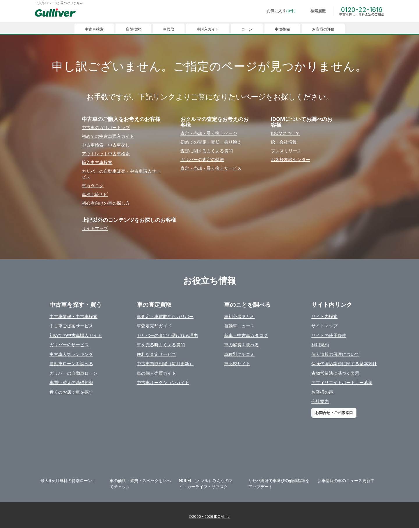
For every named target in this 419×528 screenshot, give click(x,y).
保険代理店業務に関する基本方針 (344, 363)
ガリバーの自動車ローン (73, 373)
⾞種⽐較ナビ (95, 194)
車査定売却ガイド (154, 326)
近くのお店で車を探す (71, 392)
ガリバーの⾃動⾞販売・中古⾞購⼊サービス (121, 174)
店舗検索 (133, 29)
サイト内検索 (324, 316)
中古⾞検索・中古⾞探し (106, 145)
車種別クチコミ (239, 354)
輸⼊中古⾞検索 (97, 162)
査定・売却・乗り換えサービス (211, 168)
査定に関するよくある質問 (206, 151)
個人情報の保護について (335, 354)
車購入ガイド (207, 29)
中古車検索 (94, 29)
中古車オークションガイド (163, 382)
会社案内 (320, 401)
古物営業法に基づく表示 (335, 373)
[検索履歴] (314, 11)
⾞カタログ (93, 185)
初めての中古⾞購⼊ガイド (108, 136)
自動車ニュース (239, 326)
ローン (247, 29)
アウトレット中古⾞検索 (106, 153)
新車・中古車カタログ (246, 335)
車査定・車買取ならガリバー (165, 316)
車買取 (168, 29)
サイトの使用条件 (328, 335)
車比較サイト (237, 363)
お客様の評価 (323, 29)
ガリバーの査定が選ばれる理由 (167, 335)
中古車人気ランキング (71, 354)
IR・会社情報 (284, 142)
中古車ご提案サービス (71, 326)
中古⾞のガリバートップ (106, 127)
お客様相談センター (290, 159)
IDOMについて (285, 133)
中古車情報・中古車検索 (73, 316)
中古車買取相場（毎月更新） (165, 363)
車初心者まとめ (239, 316)
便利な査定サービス (156, 354)
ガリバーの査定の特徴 (202, 159)
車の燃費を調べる (241, 344)
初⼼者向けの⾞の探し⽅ (106, 203)
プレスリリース (286, 151)
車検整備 (282, 29)
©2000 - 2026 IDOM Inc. (209, 516)
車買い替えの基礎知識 (71, 382)
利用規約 (320, 344)
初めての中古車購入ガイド (75, 335)
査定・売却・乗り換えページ (208, 133)
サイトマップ (95, 228)
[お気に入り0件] (278, 11)
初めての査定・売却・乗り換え (211, 142)
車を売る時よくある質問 (161, 344)
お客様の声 (322, 392)
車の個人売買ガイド (156, 373)
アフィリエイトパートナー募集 (341, 382)
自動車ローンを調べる (71, 363)
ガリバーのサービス (69, 344)
